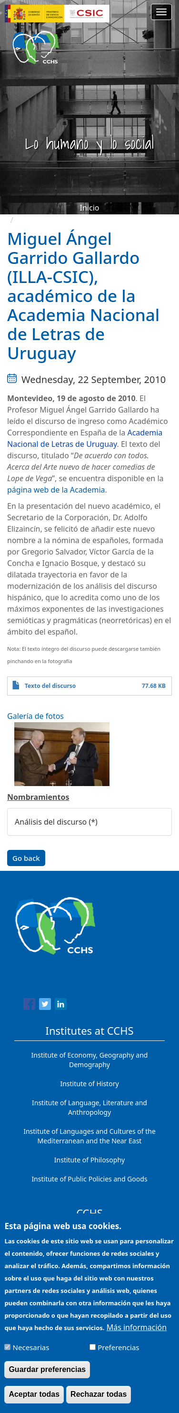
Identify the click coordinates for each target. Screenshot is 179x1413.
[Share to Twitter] (45, 1005)
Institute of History (89, 1083)
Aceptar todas (34, 1401)
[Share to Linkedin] (61, 1005)
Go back (26, 858)
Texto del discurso (50, 686)
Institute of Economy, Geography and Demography (89, 1059)
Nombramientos (38, 797)
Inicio (89, 207)
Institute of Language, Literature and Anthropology (89, 1107)
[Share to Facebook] (29, 1005)
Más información (137, 1334)
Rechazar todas (98, 1401)
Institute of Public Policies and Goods (89, 1178)
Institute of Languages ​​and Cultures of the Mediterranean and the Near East (89, 1136)
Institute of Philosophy (89, 1159)
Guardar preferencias (47, 1377)
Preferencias (118, 1354)
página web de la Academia (56, 489)
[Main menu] (161, 12)
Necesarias (31, 1354)
